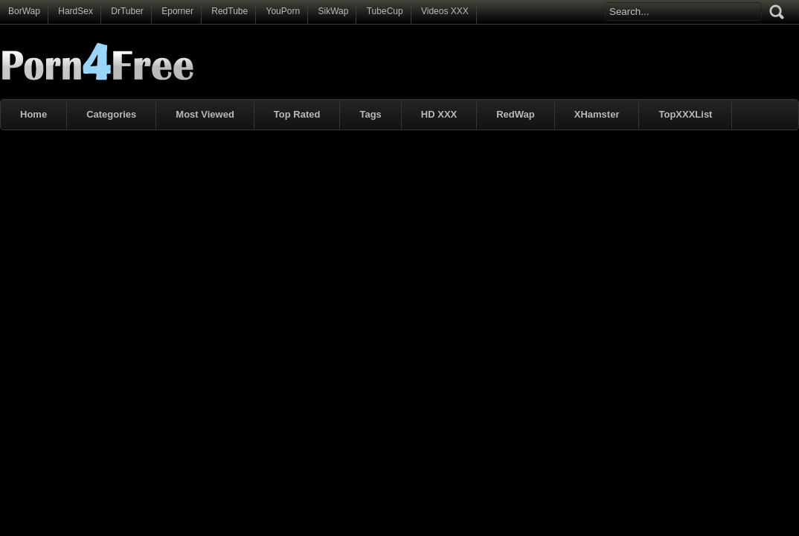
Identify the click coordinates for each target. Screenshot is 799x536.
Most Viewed (205, 114)
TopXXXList (685, 114)
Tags (370, 114)
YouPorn (283, 11)
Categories (111, 114)
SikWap (333, 11)
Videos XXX (445, 11)
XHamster (597, 114)
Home (33, 114)
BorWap (24, 11)
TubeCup (385, 11)
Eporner (177, 11)
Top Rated (297, 114)
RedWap (515, 114)
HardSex (75, 11)
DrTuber (127, 11)
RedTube (229, 11)
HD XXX (439, 114)
